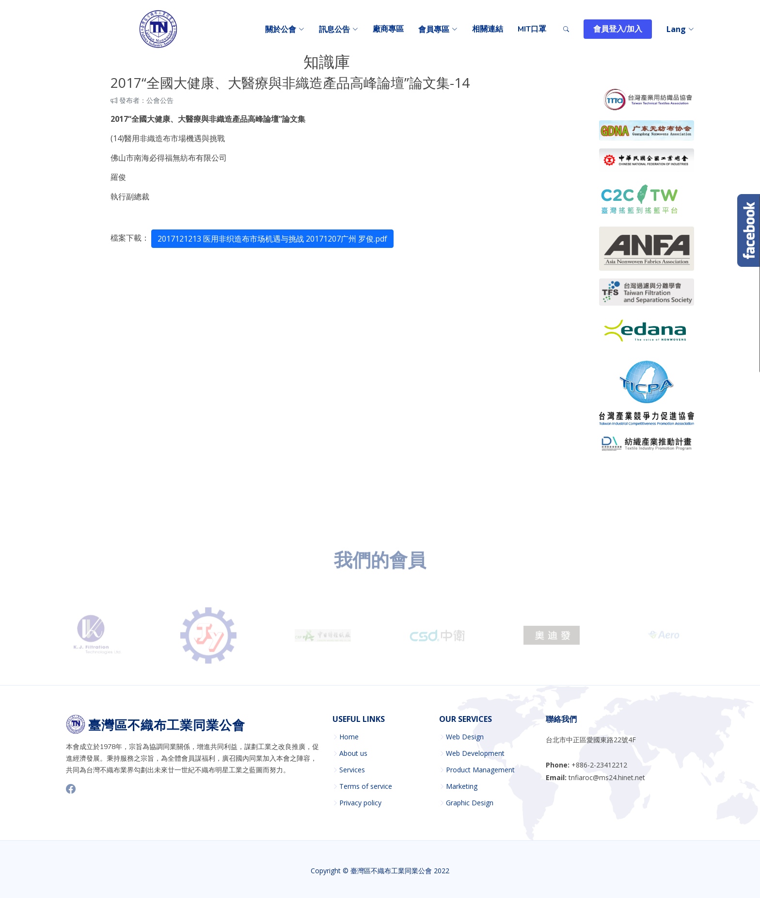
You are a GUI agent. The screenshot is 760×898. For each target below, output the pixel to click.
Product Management (480, 770)
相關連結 (487, 29)
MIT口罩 (532, 29)
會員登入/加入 (617, 29)
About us (353, 753)
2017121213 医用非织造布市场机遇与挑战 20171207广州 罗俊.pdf (272, 238)
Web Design (465, 737)
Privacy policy (360, 803)
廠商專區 (388, 29)
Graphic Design (469, 803)
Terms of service (365, 786)
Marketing (461, 786)
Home (349, 737)
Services (352, 770)
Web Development (475, 753)
